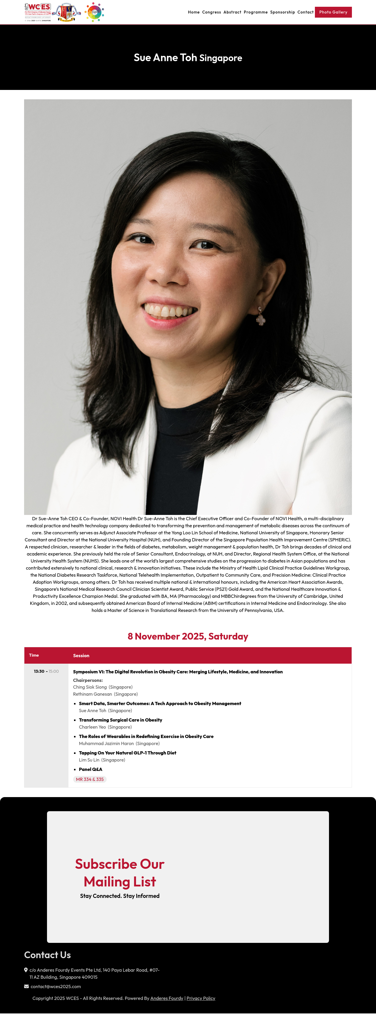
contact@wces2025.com (56, 987)
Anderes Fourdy (166, 999)
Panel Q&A (91, 770)
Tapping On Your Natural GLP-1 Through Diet (128, 753)
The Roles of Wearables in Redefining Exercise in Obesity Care (146, 737)
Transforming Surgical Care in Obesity (121, 720)
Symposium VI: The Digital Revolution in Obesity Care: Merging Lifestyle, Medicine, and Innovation (180, 672)
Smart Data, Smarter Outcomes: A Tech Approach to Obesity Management (160, 704)
